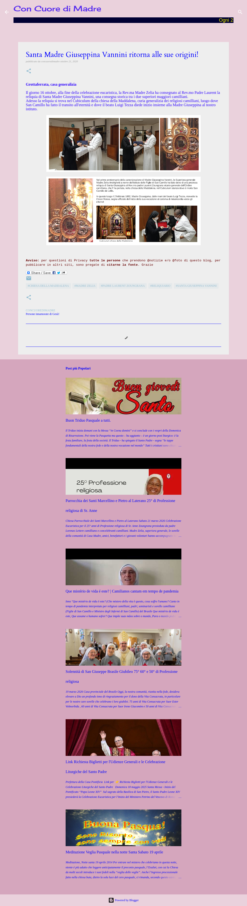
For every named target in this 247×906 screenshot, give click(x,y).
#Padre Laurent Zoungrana (123, 285)
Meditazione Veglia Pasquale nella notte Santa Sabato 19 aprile (114, 852)
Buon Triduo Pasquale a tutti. (88, 420)
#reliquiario (160, 285)
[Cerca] (240, 12)
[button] (29, 71)
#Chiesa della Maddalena (48, 285)
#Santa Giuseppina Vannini (196, 285)
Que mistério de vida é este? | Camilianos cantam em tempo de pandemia (122, 591)
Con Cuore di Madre (57, 8)
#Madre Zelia (84, 285)
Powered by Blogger (123, 900)
